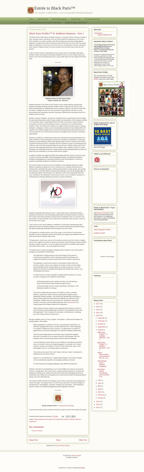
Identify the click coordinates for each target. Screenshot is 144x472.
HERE (96, 79)
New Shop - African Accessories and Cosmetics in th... (103, 372)
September (102, 327)
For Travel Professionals (92, 19)
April (99, 389)
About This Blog (43, 19)
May (99, 386)
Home (31, 19)
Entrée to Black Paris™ (54, 8)
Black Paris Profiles (62, 419)
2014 (98, 312)
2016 (98, 307)
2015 (98, 310)
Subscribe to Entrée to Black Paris (103, 34)
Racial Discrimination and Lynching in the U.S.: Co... (104, 355)
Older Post (83, 440)
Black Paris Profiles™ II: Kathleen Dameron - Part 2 (103, 335)
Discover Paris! (76, 19)
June (100, 383)
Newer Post (33, 440)
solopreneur (33, 421)
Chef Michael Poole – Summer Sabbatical (102, 363)
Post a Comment (37, 430)
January (101, 398)
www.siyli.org (71, 302)
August (100, 330)
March (100, 392)
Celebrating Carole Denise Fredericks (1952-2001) (45, 22)
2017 (98, 304)
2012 (98, 401)
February (101, 395)
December (101, 318)
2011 (98, 404)
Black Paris (52, 419)
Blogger (82, 468)
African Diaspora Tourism (102, 229)
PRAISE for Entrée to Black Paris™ (76, 22)
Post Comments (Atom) (62, 445)
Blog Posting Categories (59, 19)
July (99, 380)
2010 (98, 407)
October (101, 324)
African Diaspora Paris (41, 419)
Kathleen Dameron (75, 419)
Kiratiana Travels (99, 233)
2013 (98, 315)
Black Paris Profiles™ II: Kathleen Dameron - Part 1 (56, 33)
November (101, 321)
